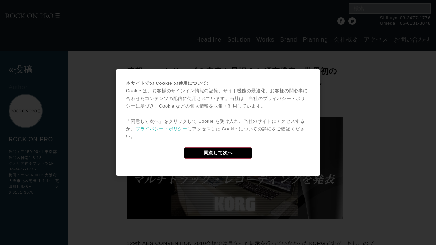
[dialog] (218, 122)
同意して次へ (218, 153)
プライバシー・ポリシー (161, 128)
